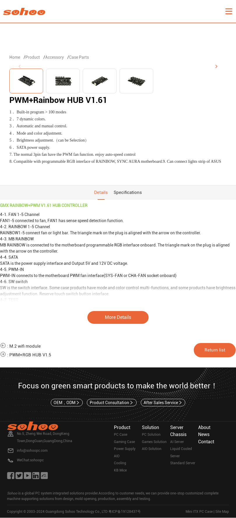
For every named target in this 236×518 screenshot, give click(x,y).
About (204, 427)
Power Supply (124, 449)
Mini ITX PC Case (199, 512)
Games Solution (154, 442)
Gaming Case (124, 442)
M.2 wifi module (25, 346)
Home (14, 57)
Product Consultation (112, 402)
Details (101, 192)
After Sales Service (163, 402)
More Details (118, 317)
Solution (150, 427)
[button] (216, 66)
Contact (206, 441)
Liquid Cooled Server (181, 452)
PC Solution (151, 435)
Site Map (222, 512)
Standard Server (182, 463)
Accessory (54, 57)
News (203, 434)
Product (32, 57)
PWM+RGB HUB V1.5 (30, 355)
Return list (215, 350)
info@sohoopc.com (32, 451)
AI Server (177, 442)
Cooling (120, 463)
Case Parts (79, 57)
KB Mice (120, 470)
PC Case (120, 435)
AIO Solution (151, 449)
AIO (116, 456)
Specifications (128, 192)
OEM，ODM (67, 402)
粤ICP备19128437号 (124, 512)
